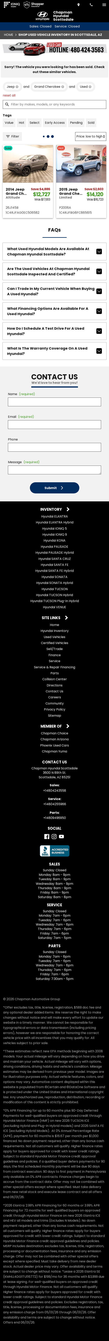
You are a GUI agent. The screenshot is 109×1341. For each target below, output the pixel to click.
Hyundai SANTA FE (54, 564)
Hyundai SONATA (54, 577)
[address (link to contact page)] (79, 5)
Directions (55, 685)
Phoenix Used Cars (54, 745)
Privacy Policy (54, 709)
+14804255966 (54, 804)
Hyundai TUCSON (55, 589)
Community (54, 703)
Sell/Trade (54, 649)
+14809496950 (54, 818)
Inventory (51, 510)
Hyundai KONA (54, 540)
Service (54, 661)
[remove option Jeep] (12, 87)
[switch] (104, 5)
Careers (54, 697)
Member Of (52, 726)
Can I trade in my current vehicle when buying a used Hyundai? (54, 291)
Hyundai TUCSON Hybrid (54, 595)
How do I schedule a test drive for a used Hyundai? (54, 331)
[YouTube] (61, 836)
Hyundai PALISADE (54, 546)
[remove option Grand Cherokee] (49, 87)
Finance (54, 655)
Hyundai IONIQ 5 (54, 528)
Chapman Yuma (54, 751)
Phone (13, 439)
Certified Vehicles (54, 643)
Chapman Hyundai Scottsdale (63, 16)
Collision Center (54, 679)
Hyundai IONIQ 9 (54, 534)
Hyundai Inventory (55, 631)
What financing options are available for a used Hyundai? (54, 311)
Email (21, 416)
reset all (9, 95)
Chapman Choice (54, 733)
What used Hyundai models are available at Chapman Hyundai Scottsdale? (54, 251)
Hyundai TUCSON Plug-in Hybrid (54, 601)
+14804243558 (54, 790)
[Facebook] (47, 836)
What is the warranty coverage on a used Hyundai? (54, 351)
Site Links (51, 618)
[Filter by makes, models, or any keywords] (54, 104)
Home (8, 34)
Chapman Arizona (55, 739)
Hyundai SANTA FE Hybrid (54, 570)
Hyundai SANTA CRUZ (54, 558)
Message (24, 462)
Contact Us (54, 691)
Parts (54, 673)
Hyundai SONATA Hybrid (54, 583)
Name (21, 394)
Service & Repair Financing (54, 667)
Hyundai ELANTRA (54, 516)
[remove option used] (85, 87)
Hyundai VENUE (54, 607)
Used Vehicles (54, 637)
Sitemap (54, 715)
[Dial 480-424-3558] (91, 5)
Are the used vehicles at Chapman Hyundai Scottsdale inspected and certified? (54, 271)
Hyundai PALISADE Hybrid (54, 552)
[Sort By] (90, 136)
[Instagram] (54, 836)
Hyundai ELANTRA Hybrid (54, 522)
